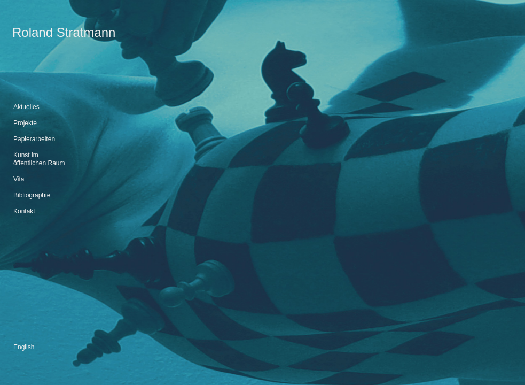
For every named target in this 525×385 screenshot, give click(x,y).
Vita (18, 179)
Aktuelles (26, 107)
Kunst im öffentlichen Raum (39, 159)
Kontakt (24, 211)
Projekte (25, 123)
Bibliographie (31, 195)
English (23, 347)
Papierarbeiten (34, 139)
